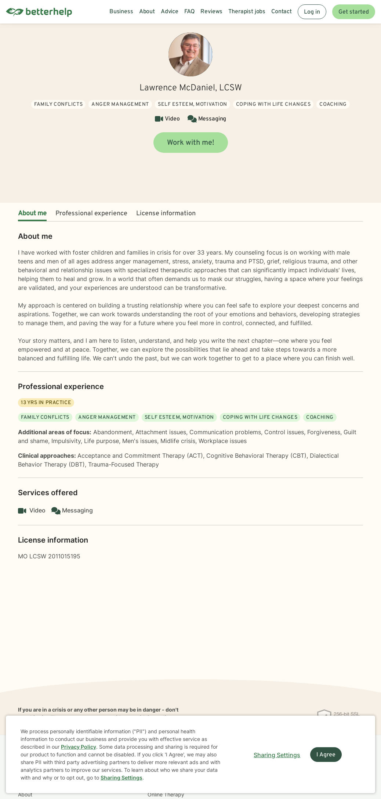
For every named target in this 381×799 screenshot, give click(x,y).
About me (32, 213)
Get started (353, 12)
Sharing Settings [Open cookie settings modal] (277, 755)
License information (166, 213)
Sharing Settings (121, 777)
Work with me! (190, 143)
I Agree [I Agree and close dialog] (325, 755)
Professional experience (91, 213)
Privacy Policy (78, 747)
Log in (312, 12)
